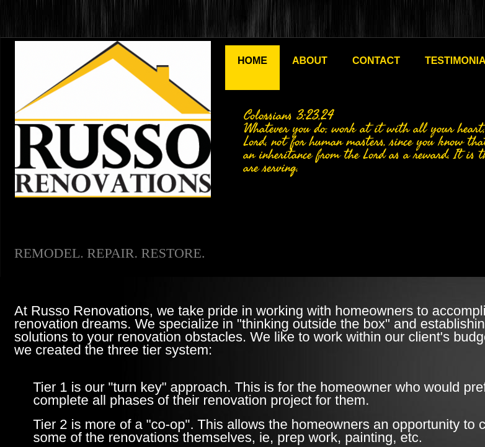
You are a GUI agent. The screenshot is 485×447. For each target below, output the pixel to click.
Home (252, 60)
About (309, 60)
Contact (376, 60)
